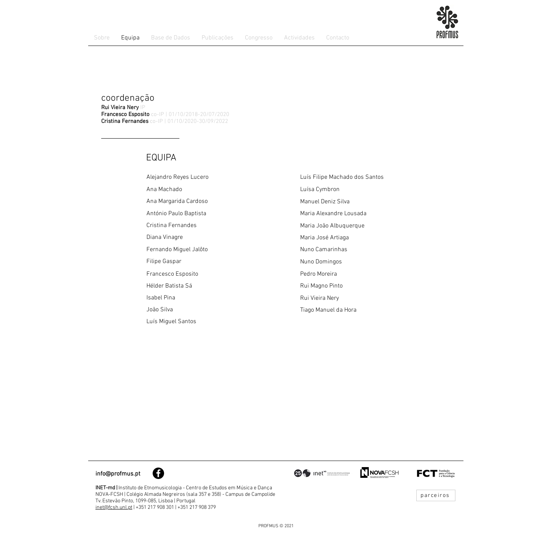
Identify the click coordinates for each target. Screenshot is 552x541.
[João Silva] (199, 310)
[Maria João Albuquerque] (352, 226)
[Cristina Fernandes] (199, 226)
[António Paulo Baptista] (199, 214)
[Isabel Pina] (199, 298)
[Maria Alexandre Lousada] (352, 214)
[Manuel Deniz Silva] (352, 202)
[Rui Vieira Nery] (352, 298)
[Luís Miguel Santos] (199, 322)
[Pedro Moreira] (352, 274)
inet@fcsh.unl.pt (113, 507)
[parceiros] (435, 495)
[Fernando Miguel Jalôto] (199, 250)
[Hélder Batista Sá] (199, 286)
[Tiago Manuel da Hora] (352, 310)
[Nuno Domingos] (352, 262)
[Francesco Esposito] (199, 274)
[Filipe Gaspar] (199, 262)
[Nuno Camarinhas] (352, 250)
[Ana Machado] (199, 190)
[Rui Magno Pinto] (352, 286)
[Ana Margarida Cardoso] (199, 202)
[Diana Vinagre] (199, 238)
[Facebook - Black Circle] (158, 473)
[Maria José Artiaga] (352, 238)
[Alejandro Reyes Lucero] (199, 177)
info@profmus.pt (117, 474)
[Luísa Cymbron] (352, 190)
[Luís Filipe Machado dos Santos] (352, 177)
